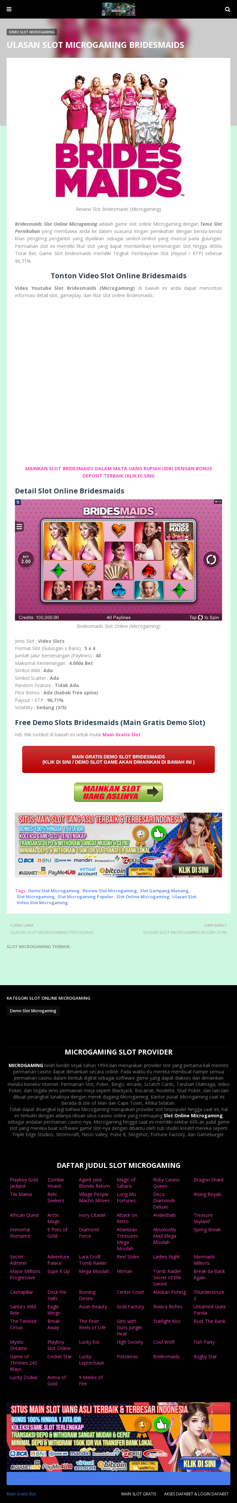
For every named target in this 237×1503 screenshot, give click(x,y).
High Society (130, 1342)
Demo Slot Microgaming (54, 891)
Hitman (124, 1271)
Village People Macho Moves (94, 1197)
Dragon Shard (208, 1179)
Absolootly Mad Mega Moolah (164, 1235)
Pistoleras (127, 1356)
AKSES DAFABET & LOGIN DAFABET (196, 1494)
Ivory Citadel (92, 1215)
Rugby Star (205, 1356)
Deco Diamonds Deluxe (164, 1200)
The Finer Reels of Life (92, 1324)
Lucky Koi (89, 1342)
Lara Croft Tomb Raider (93, 1259)
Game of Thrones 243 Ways (23, 1362)
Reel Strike (128, 1256)
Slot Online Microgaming (142, 897)
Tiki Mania (21, 1194)
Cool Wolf (163, 1342)
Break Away (53, 1324)
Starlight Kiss (167, 1321)
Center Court (130, 1292)
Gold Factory (130, 1306)
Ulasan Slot (184, 897)
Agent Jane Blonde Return (94, 1182)
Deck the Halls (57, 1295)
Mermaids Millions (204, 1259)
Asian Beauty (93, 1306)
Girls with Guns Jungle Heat (129, 1327)
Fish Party (204, 1342)
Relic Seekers (55, 1197)
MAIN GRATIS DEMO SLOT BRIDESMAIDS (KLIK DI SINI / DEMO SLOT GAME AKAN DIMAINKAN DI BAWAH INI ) (118, 759)
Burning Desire (87, 1295)
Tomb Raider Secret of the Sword (167, 1277)
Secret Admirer (18, 1259)
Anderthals (164, 1215)
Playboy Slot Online (59, 1345)
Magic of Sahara (126, 1182)
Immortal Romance (20, 1232)
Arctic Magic (53, 1218)
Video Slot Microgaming (42, 903)
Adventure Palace (58, 1259)
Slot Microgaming (36, 897)
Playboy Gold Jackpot (24, 1182)
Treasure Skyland (203, 1218)
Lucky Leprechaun (91, 1359)
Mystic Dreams (18, 1345)
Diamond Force (89, 1232)
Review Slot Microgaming (110, 891)
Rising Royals (208, 1194)
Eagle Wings (53, 1309)
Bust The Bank (209, 1321)
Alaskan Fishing (169, 1292)
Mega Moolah (94, 1271)
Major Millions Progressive (25, 1274)
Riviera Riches (168, 1306)
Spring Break (207, 1229)
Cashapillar (21, 1292)
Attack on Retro (127, 1218)
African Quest (24, 1215)
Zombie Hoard (55, 1182)
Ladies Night (166, 1256)
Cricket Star (59, 1356)
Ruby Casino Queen (166, 1182)
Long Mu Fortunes (126, 1197)
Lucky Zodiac (24, 1377)
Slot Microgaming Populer (85, 897)
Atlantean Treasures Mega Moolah (127, 1239)
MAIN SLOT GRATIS (138, 1494)
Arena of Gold (56, 1380)
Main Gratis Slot (121, 734)
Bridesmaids (166, 1356)
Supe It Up (58, 1271)
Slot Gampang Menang (164, 891)
